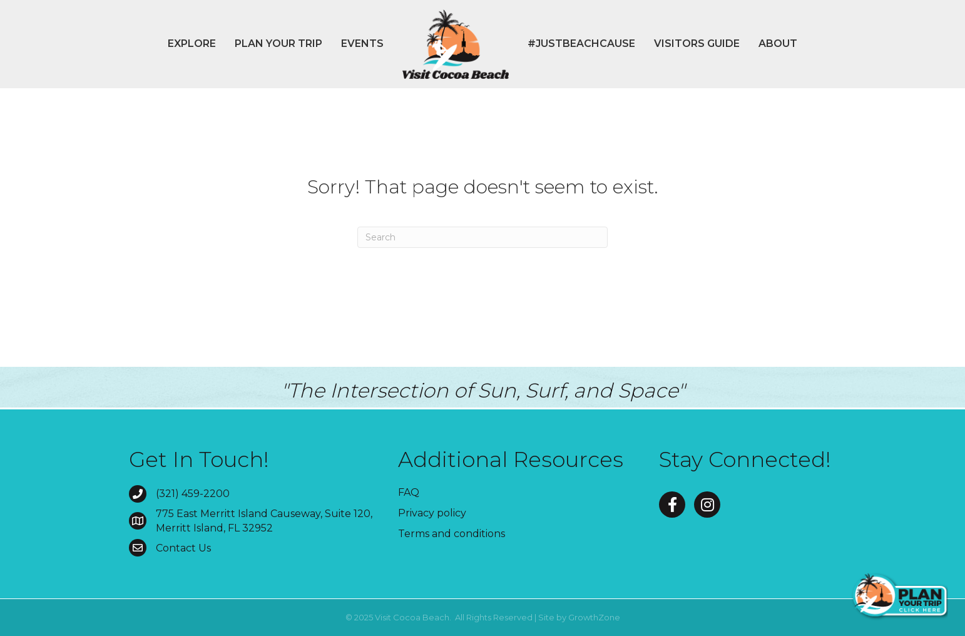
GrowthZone (594, 617)
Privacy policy (432, 513)
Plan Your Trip (278, 43)
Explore (192, 43)
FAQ (408, 492)
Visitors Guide (697, 43)
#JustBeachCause (581, 43)
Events (362, 43)
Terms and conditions (451, 534)
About (777, 43)
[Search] (482, 237)
